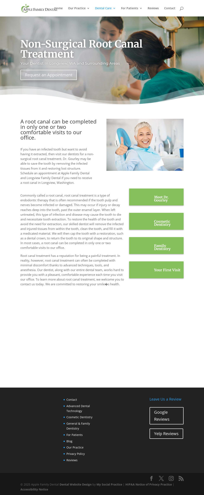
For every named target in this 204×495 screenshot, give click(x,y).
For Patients (129, 8)
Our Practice (77, 8)
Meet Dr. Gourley (161, 199)
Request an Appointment (48, 75)
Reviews (153, 8)
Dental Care (103, 8)
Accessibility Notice (34, 489)
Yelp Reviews (166, 433)
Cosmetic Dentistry (162, 223)
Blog (69, 441)
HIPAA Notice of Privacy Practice (148, 484)
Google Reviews (162, 415)
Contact (169, 8)
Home (58, 8)
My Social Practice (109, 484)
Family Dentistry (162, 247)
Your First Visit (167, 270)
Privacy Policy (75, 454)
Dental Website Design (76, 484)
